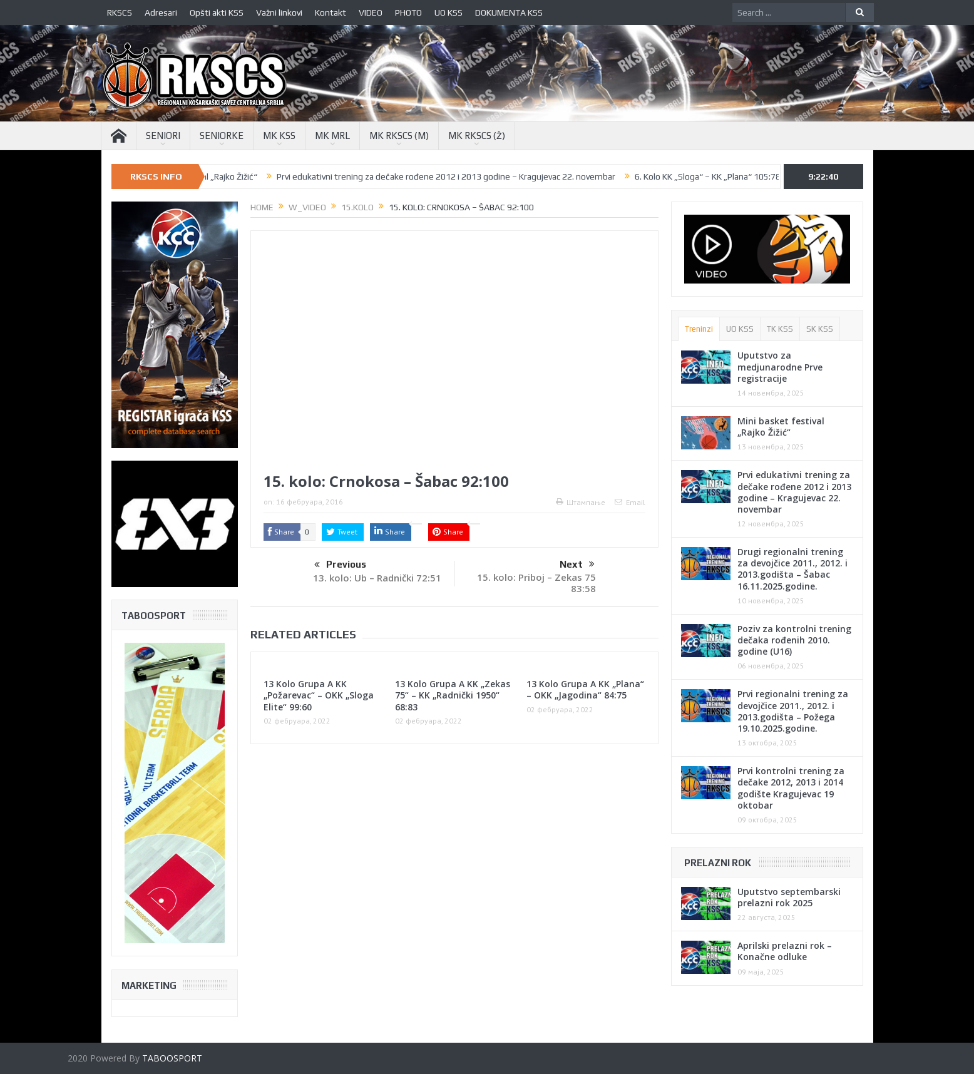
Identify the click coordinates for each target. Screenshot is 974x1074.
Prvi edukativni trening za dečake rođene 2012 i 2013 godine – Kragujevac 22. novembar (461, 176)
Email (630, 502)
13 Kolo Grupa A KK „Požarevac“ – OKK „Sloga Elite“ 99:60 (319, 695)
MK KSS (279, 135)
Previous (340, 565)
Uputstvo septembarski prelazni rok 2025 (789, 897)
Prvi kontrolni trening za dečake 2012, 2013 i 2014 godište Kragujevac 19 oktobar (790, 788)
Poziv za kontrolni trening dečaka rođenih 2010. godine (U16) (794, 640)
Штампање (580, 502)
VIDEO (370, 13)
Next (577, 564)
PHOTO (408, 13)
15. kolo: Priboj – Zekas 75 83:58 (536, 583)
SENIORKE (222, 135)
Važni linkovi (279, 13)
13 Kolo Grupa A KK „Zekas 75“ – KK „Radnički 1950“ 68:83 (452, 695)
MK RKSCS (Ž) (476, 135)
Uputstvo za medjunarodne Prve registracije (780, 366)
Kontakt (330, 13)
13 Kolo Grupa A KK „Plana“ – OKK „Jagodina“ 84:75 (585, 689)
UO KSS (448, 13)
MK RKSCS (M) (399, 135)
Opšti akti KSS (217, 13)
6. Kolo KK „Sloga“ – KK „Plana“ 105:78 (723, 176)
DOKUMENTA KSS (509, 13)
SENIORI (163, 135)
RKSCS (119, 13)
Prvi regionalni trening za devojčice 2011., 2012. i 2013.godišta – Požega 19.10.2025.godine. (792, 711)
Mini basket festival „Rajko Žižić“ (211, 176)
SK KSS (819, 329)
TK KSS (780, 329)
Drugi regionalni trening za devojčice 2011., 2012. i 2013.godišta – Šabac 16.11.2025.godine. (792, 569)
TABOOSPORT (172, 1058)
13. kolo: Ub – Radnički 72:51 (377, 577)
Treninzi (699, 329)
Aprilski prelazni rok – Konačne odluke (784, 951)
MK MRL (332, 135)
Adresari (161, 13)
